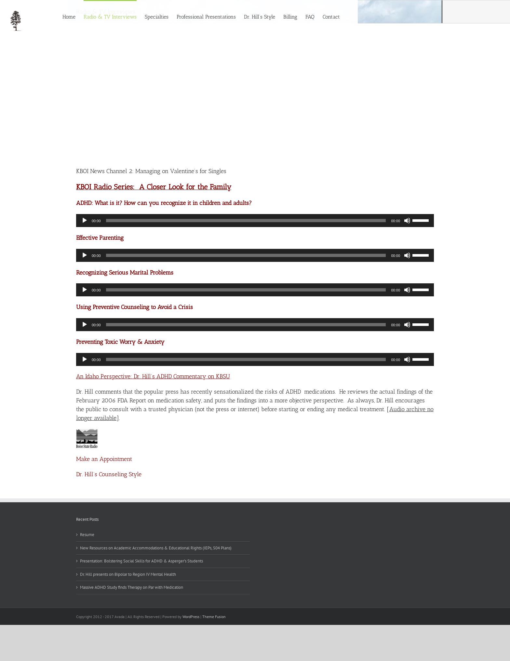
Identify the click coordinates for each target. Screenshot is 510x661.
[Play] (84, 220)
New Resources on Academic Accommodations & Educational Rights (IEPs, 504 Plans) (156, 548)
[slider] (246, 220)
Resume (87, 534)
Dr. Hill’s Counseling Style (108, 474)
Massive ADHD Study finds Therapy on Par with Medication (131, 587)
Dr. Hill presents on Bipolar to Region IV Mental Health (128, 574)
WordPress (190, 616)
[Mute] (407, 220)
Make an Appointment (104, 459)
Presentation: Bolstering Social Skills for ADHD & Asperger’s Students (141, 561)
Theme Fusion (214, 616)
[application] (255, 220)
